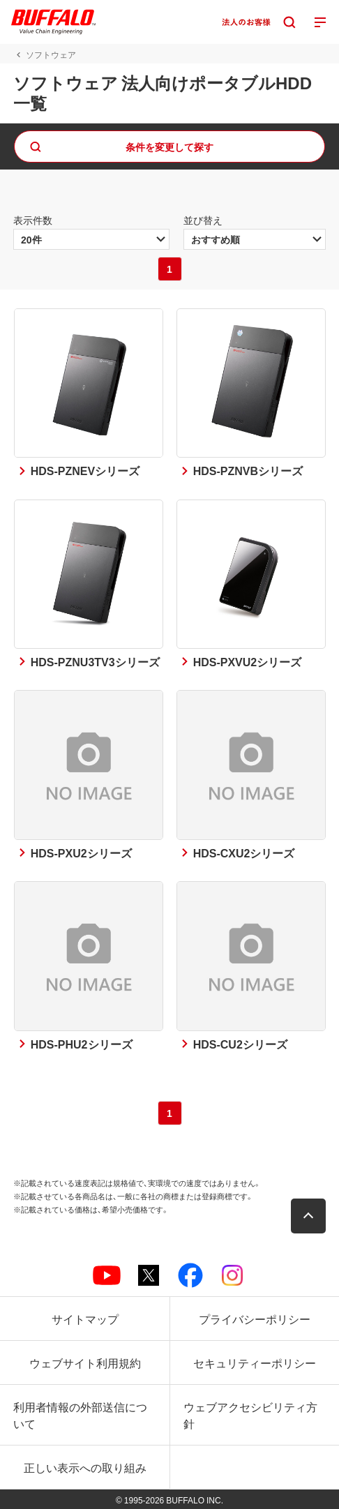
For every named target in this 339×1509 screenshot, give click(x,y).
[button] (308, 1216)
